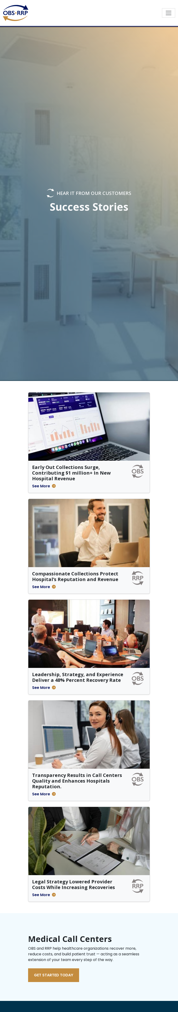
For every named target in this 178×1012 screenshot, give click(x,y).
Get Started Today (53, 975)
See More (41, 486)
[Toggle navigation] (168, 13)
